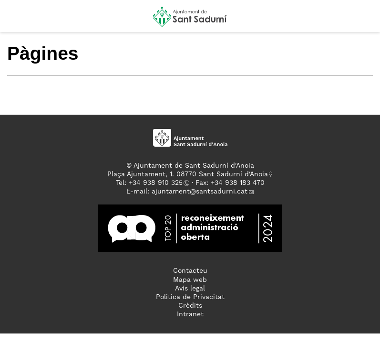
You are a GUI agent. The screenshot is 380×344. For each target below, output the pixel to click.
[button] (16, 20)
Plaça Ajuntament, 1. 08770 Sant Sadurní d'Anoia (187, 174)
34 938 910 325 (158, 183)
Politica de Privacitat (190, 297)
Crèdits (190, 305)
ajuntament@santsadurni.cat (199, 191)
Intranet (190, 314)
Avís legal (190, 288)
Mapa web (190, 280)
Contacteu (190, 271)
